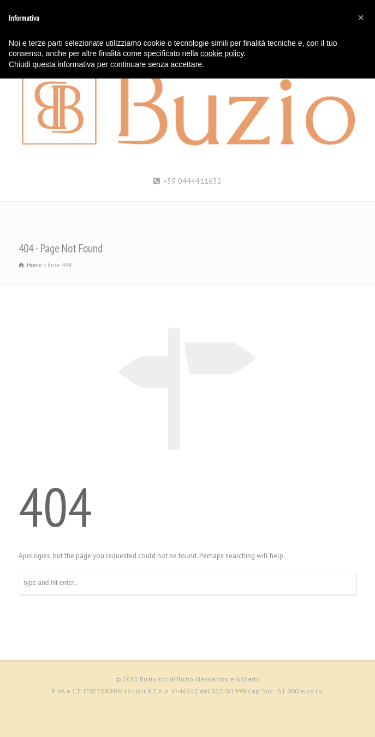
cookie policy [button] (221, 53)
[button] (361, 17)
